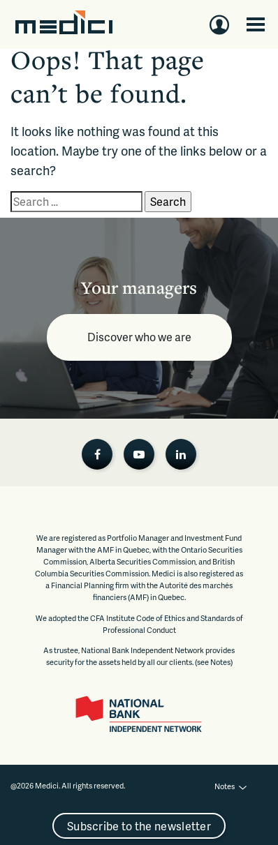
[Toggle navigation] (256, 24)
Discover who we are (139, 337)
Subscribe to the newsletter (139, 826)
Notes (224, 786)
